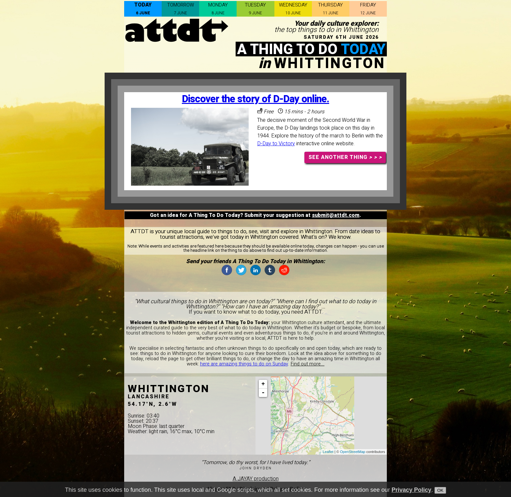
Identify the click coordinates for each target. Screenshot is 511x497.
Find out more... (308, 364)
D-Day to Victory (276, 144)
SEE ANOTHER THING (345, 157)
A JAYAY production (256, 479)
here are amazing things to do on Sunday (244, 364)
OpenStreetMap (352, 452)
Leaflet (328, 452)
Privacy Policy (411, 490)
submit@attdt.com (335, 215)
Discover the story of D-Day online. (255, 99)
